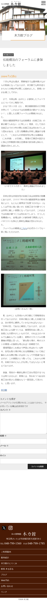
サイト (3, 455)
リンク (4, 592)
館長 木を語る (7, 569)
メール (4, 446)
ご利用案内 (6, 552)
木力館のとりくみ (9, 563)
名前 (3, 436)
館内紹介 (5, 558)
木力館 (4, 390)
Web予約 (5, 580)
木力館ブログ (15, 7)
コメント (5, 410)
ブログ (4, 575)
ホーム (4, 7)
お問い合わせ (7, 586)
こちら (24, 228)
